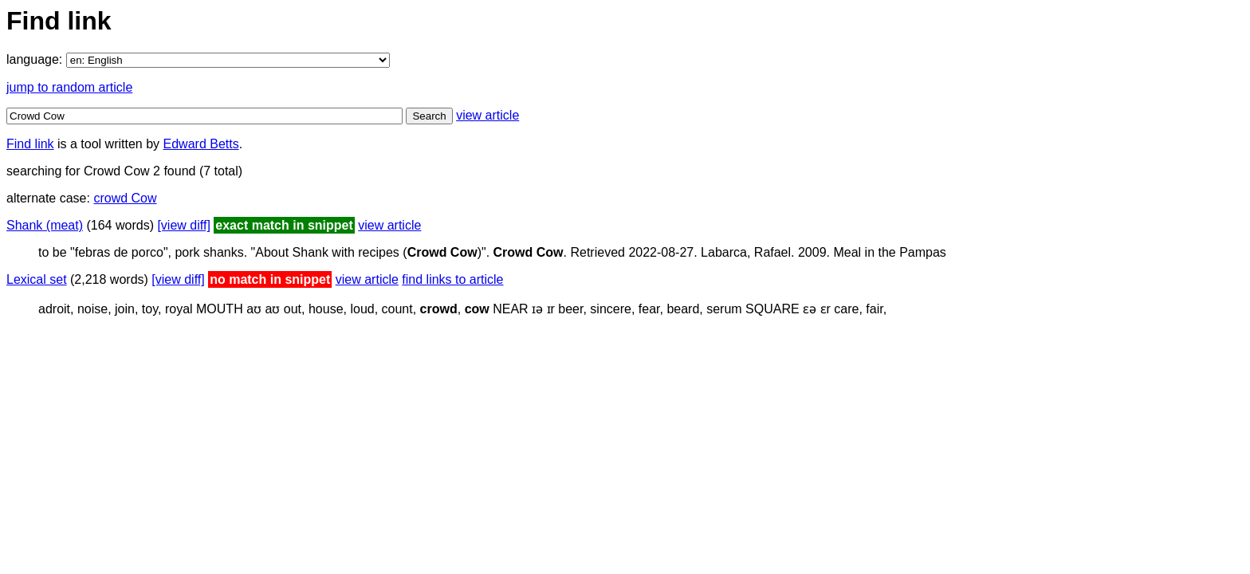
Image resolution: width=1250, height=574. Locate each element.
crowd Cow (124, 198)
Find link (30, 144)
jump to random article (69, 87)
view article (487, 115)
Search (429, 116)
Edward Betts (201, 144)
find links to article (452, 279)
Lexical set (36, 279)
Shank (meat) (44, 225)
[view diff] (183, 225)
